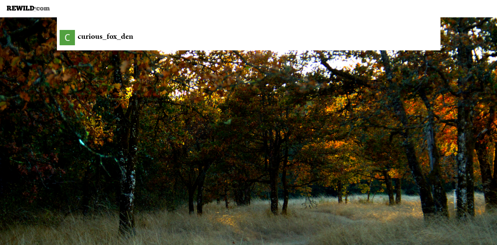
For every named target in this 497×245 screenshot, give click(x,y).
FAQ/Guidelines (123, 81)
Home (66, 81)
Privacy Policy (200, 81)
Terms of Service (163, 81)
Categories (89, 81)
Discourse (94, 96)
